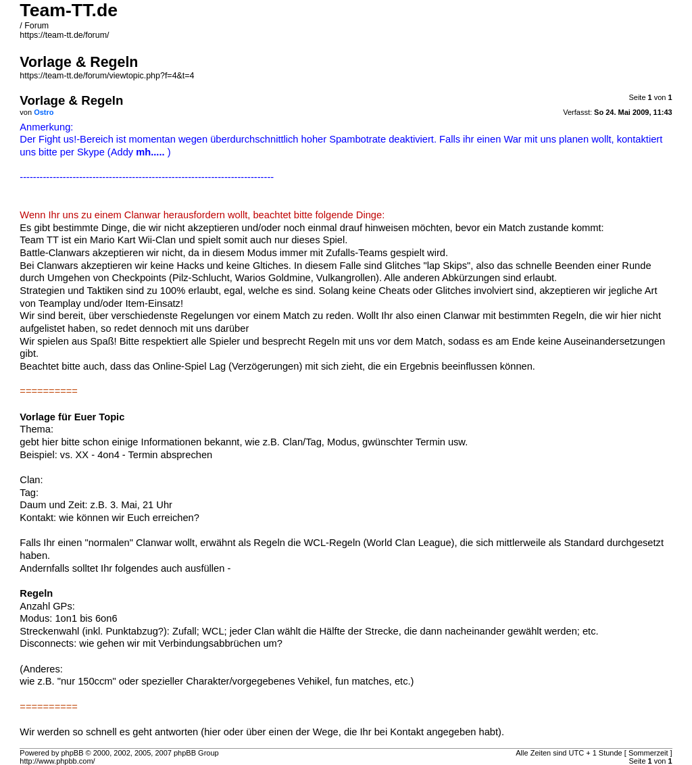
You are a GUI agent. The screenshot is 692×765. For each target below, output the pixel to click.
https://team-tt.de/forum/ (64, 35)
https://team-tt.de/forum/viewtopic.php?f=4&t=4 (107, 75)
